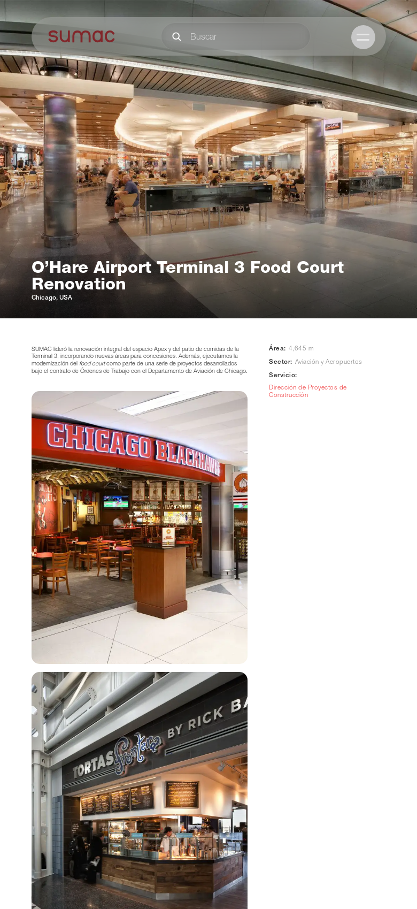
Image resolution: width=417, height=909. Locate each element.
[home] (81, 36)
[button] (363, 37)
